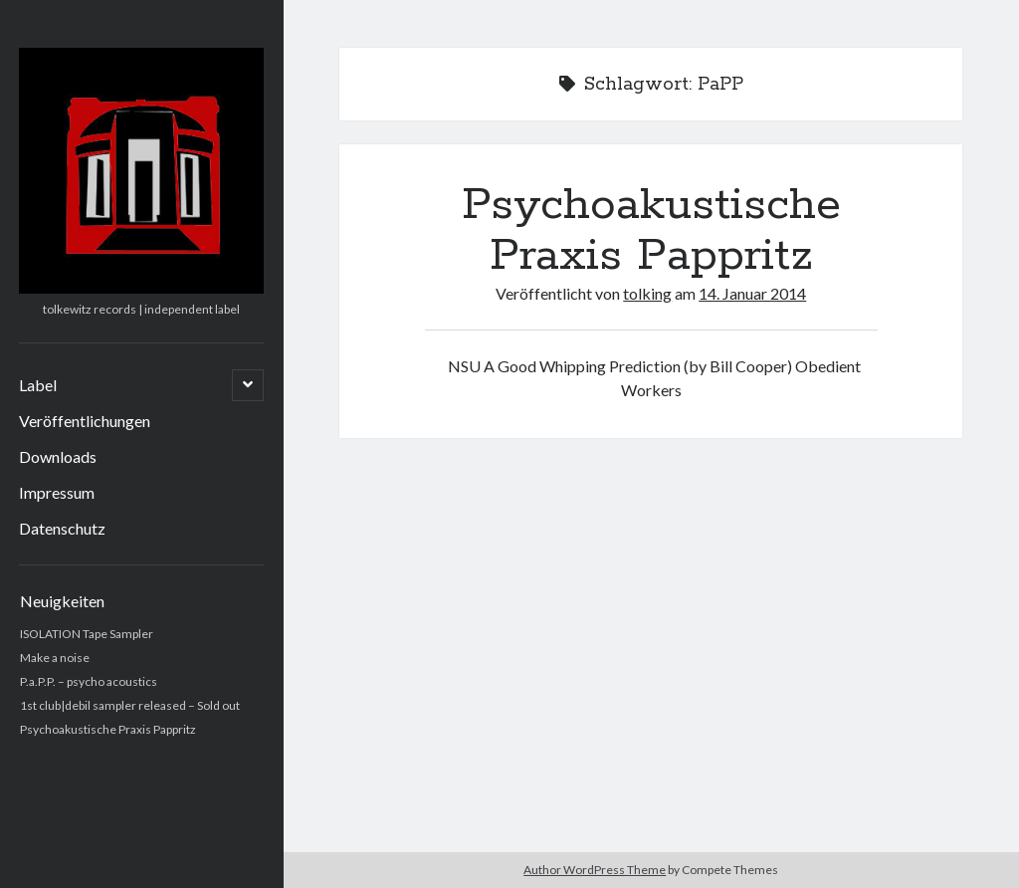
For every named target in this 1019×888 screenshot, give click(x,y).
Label (38, 384)
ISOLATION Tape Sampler (86, 633)
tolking (647, 293)
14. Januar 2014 (752, 293)
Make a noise (55, 657)
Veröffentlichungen (84, 420)
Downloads (58, 456)
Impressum (57, 492)
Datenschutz (62, 528)
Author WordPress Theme (594, 869)
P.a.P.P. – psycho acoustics (88, 681)
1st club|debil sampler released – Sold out (130, 705)
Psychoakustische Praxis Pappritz (108, 729)
